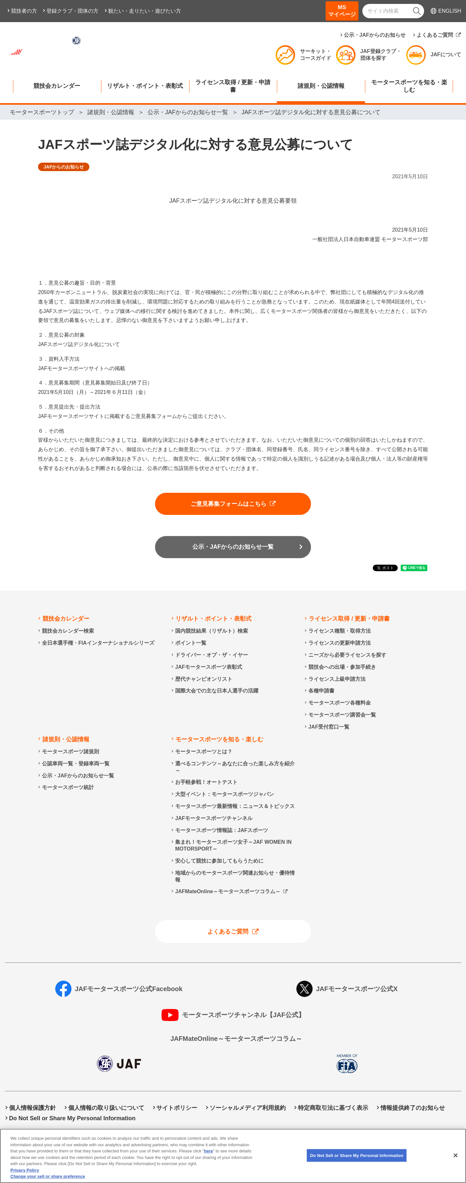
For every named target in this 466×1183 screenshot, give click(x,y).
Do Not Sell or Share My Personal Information (72, 1118)
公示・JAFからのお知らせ (375, 35)
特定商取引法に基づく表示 (333, 1108)
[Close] (455, 1166)
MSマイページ (342, 11)
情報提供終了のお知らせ (413, 1108)
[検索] (417, 11)
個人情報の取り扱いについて (106, 1108)
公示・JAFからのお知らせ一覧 (233, 547)
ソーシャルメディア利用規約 (248, 1108)
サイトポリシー (176, 1108)
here (208, 1161)
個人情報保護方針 (32, 1108)
